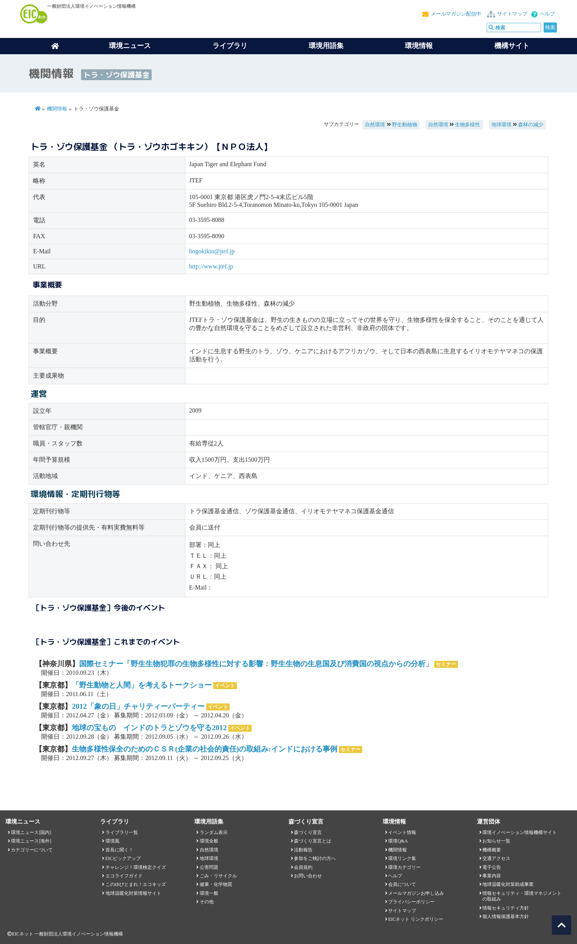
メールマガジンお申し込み (416, 893)
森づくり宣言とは (312, 841)
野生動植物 (404, 124)
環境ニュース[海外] (31, 841)
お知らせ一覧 (496, 841)
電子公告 (491, 867)
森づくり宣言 (308, 832)
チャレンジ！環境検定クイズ (135, 867)
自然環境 (375, 124)
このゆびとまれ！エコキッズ (135, 884)
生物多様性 (467, 124)
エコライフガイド (124, 876)
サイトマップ (512, 14)
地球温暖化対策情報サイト (133, 893)
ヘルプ (547, 14)
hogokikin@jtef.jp (212, 251)
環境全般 (209, 841)
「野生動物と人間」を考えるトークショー (142, 685)
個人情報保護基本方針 (505, 916)
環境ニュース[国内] (31, 832)
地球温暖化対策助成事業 (508, 884)
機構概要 (491, 850)
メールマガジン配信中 (456, 14)
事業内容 (491, 876)
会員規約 (303, 867)
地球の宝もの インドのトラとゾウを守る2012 (149, 728)
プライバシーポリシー (411, 901)
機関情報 (57, 109)
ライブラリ (229, 46)
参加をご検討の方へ (315, 858)
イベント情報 (402, 832)
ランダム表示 (214, 832)
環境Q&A (398, 841)
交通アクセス (496, 858)
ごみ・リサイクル (218, 876)
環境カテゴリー (404, 867)
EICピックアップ (123, 858)
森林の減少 (530, 124)
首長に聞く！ (119, 850)
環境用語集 (326, 46)
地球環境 (501, 124)
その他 (207, 901)
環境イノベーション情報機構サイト (519, 832)
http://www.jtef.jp (211, 266)
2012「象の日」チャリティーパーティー (138, 706)
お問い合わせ (308, 876)
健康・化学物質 (216, 884)
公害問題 (209, 867)
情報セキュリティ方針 (505, 908)
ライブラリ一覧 (121, 832)
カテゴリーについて (32, 850)
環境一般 (209, 893)
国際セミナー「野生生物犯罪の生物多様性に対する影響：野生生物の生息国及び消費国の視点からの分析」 (256, 664)
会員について (402, 884)
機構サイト (511, 46)
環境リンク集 (402, 858)
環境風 (112, 841)
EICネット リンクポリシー (415, 919)
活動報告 (303, 850)
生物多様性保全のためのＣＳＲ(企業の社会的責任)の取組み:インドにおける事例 (204, 749)
